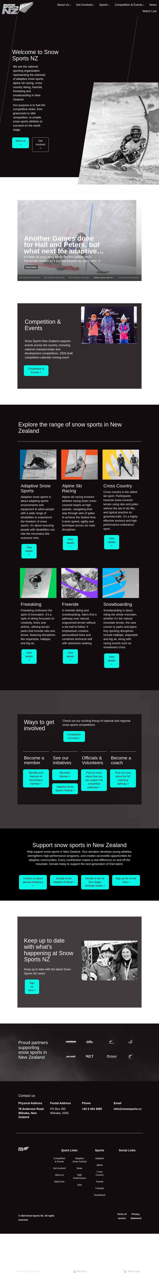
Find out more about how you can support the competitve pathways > (94, 780)
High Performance (79, 1176)
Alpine (99, 1165)
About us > (21, 142)
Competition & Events (59, 1160)
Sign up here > (32, 987)
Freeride (99, 1188)
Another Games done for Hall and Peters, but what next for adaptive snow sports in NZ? (61, 244)
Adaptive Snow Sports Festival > (65, 788)
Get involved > (40, 144)
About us (59, 1175)
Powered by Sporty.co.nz (28, 1271)
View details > (29, 551)
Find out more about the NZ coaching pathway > (123, 778)
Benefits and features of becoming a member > (36, 778)
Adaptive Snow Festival (79, 1160)
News (79, 1168)
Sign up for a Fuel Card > (126, 880)
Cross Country (99, 1173)
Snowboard (99, 1195)
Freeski (99, 1181)
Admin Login (131, 1271)
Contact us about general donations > (33, 882)
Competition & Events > (36, 370)
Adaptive (99, 1158)
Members (80, 1271)
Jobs (79, 1185)
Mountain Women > (65, 774)
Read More (31, 267)
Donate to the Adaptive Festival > (64, 880)
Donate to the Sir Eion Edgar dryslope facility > (95, 882)
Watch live (59, 1181)
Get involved (59, 1168)
